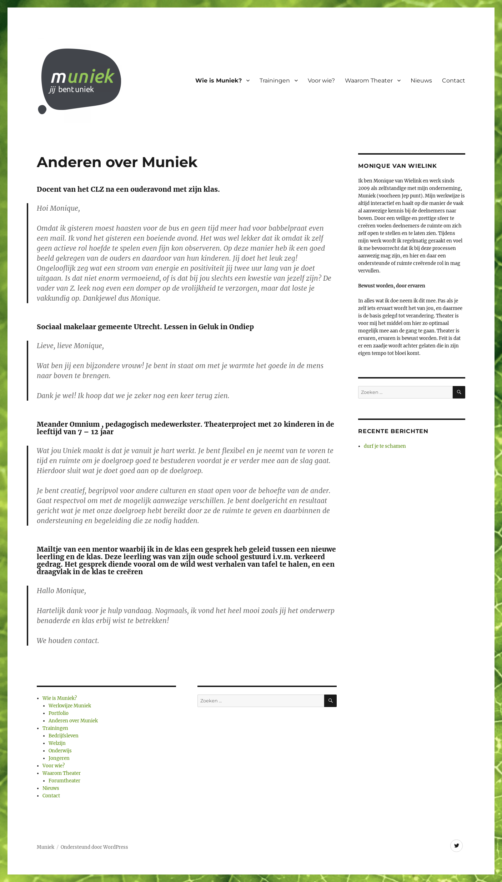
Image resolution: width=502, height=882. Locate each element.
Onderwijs (60, 751)
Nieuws (421, 80)
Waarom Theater (369, 80)
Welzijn (57, 743)
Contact (453, 80)
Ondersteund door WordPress (94, 847)
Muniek (45, 847)
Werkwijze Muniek (70, 706)
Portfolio (59, 713)
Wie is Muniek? (218, 80)
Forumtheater (64, 781)
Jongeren (59, 758)
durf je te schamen (385, 446)
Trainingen (275, 80)
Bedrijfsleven (64, 736)
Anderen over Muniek (73, 721)
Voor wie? (321, 80)
